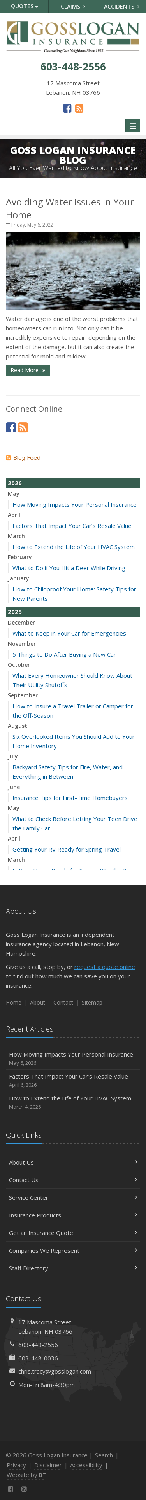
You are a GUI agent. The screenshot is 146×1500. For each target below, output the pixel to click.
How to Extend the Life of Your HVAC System (73, 547)
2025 (15, 612)
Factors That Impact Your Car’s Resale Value (72, 525)
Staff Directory (73, 1268)
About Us (73, 1162)
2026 (15, 483)
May (13, 493)
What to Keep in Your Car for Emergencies (69, 633)
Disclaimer (48, 1465)
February (20, 557)
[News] (79, 108)
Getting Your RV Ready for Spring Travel (66, 849)
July (13, 756)
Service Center (73, 1197)
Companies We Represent (73, 1250)
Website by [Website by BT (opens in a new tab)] (26, 1474)
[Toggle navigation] (132, 125)
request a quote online (104, 967)
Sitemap (92, 1002)
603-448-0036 (38, 1358)
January (18, 578)
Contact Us (73, 1180)
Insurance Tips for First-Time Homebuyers (70, 797)
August (17, 725)
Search (104, 1455)
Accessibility (86, 1465)
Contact (63, 1002)
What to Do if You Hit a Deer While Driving (68, 568)
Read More (28, 370)
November (22, 643)
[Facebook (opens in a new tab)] (67, 108)
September (23, 695)
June (14, 787)
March (16, 536)
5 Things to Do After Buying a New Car (64, 654)
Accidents (121, 6)
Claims (73, 6)
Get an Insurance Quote (73, 1233)
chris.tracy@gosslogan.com (54, 1371)
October (19, 664)
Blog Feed (23, 457)
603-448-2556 (38, 1345)
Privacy (16, 1465)
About (37, 1002)
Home (13, 1002)
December (21, 622)
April (14, 515)
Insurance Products (73, 1215)
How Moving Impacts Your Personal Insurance (74, 504)
